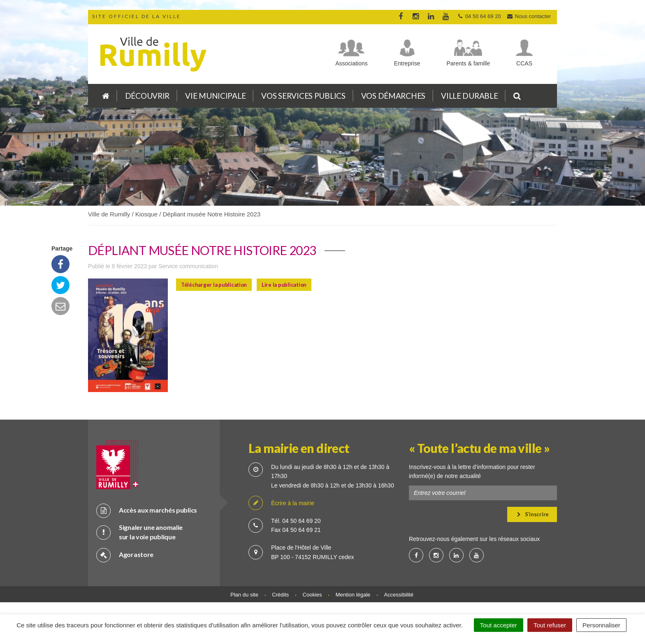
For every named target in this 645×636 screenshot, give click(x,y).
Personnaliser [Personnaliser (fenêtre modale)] (601, 625)
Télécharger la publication (214, 284)
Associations (351, 63)
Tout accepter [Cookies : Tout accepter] (498, 625)
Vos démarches (393, 95)
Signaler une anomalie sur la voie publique (139, 532)
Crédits (280, 595)
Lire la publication (284, 284)
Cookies (312, 595)
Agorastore (124, 554)
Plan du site (244, 595)
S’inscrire (533, 514)
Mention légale (353, 595)
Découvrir (147, 95)
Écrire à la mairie (281, 503)
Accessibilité (398, 595)
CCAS (524, 63)
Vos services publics (303, 95)
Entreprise (407, 63)
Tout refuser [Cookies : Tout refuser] (550, 625)
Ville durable (469, 95)
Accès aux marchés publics (146, 510)
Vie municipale (215, 95)
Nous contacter (528, 16)
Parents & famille (468, 63)
